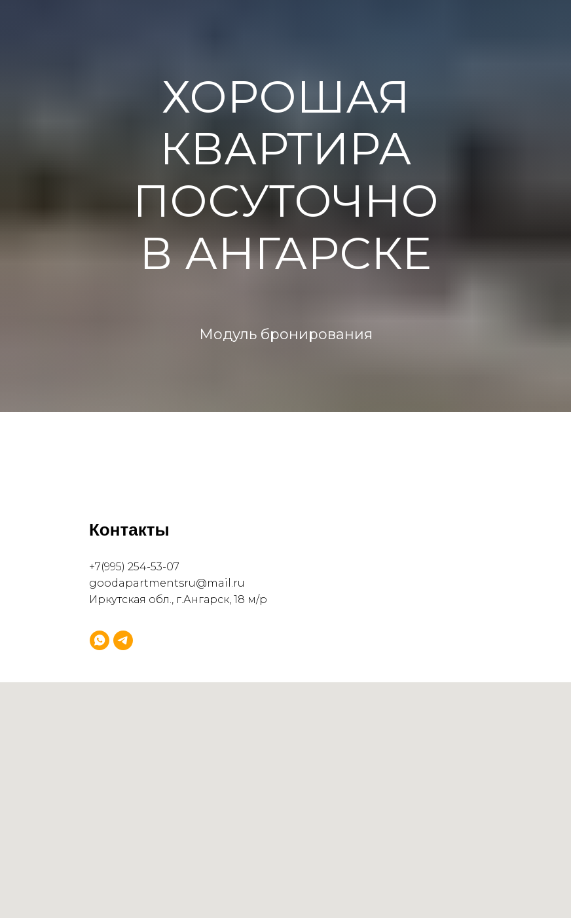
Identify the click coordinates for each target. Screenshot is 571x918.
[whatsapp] (99, 640)
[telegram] (123, 640)
